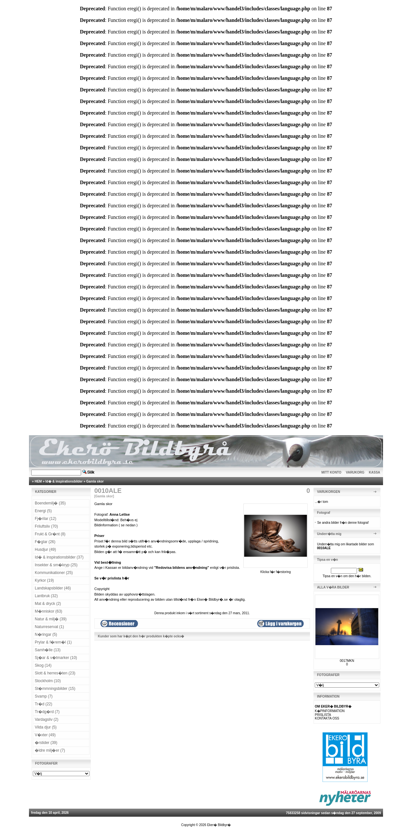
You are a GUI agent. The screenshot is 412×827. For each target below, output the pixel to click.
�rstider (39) (46, 742)
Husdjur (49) (45, 549)
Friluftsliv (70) (46, 526)
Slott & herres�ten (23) (55, 673)
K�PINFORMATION (330, 711)
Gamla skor (95, 481)
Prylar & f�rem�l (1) (53, 642)
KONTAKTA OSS (327, 718)
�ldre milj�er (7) (50, 750)
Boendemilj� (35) (50, 503)
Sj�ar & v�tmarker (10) (56, 657)
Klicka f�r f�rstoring (275, 570)
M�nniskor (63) (48, 611)
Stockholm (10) (48, 681)
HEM (38, 481)
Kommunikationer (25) (54, 572)
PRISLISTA (323, 715)
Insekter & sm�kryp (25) (56, 565)
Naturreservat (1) (49, 627)
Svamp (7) (43, 696)
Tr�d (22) (43, 704)
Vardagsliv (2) (46, 719)
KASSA (374, 472)
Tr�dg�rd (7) (47, 712)
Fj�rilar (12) (45, 518)
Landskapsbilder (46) (53, 588)
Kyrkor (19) (44, 580)
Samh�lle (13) (48, 650)
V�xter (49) (45, 735)
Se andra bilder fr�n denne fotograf (343, 522)
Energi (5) (43, 511)
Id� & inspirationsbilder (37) (59, 557)
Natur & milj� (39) (51, 619)
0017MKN (347, 661)
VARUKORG (355, 472)
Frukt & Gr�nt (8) (50, 534)
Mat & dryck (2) (48, 603)
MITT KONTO (332, 472)
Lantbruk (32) (46, 596)
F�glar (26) (45, 542)
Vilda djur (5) (46, 727)
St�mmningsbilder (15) (55, 688)
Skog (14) (43, 665)
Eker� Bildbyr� (219, 825)
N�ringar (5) (46, 634)
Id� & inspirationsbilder (64, 481)
